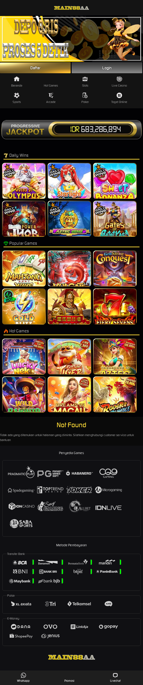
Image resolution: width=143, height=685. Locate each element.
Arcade (51, 98)
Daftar (35, 67)
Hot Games (51, 81)
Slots (85, 81)
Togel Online (119, 98)
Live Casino (119, 81)
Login (107, 67)
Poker (85, 98)
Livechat (115, 677)
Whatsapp (23, 677)
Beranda (16, 81)
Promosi (69, 677)
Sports (17, 98)
